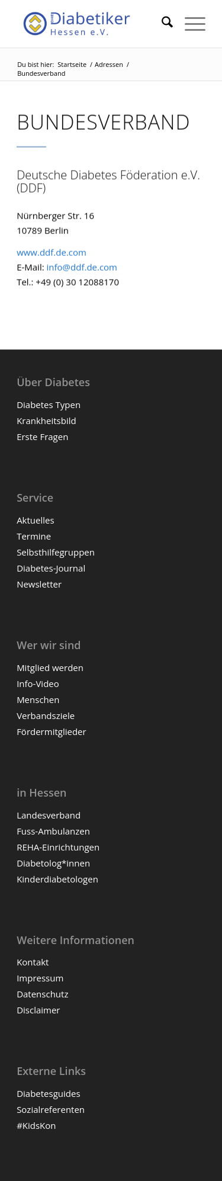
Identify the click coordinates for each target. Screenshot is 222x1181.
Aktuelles (35, 520)
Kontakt (33, 962)
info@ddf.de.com (82, 268)
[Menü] (189, 23)
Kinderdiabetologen (57, 879)
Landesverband (49, 815)
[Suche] (161, 23)
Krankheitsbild (46, 420)
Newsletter (39, 584)
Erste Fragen (42, 436)
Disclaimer (38, 1010)
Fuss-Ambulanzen (53, 831)
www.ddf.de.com (51, 253)
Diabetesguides (48, 1093)
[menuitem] (161, 23)
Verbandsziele (46, 715)
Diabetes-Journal (51, 568)
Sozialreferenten (51, 1109)
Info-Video (38, 683)
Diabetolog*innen (53, 863)
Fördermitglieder (51, 731)
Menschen (38, 699)
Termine (34, 536)
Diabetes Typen (49, 404)
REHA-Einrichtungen (58, 847)
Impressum (40, 978)
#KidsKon (36, 1125)
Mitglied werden (50, 667)
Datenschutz (42, 994)
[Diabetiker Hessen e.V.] (92, 23)
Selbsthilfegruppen (56, 552)
